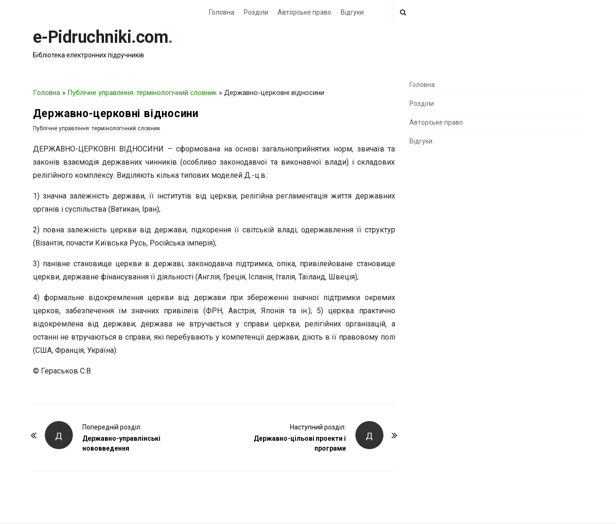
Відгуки (352, 12)
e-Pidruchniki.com (100, 37)
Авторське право (304, 12)
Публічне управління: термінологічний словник (142, 92)
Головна (221, 12)
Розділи (256, 12)
